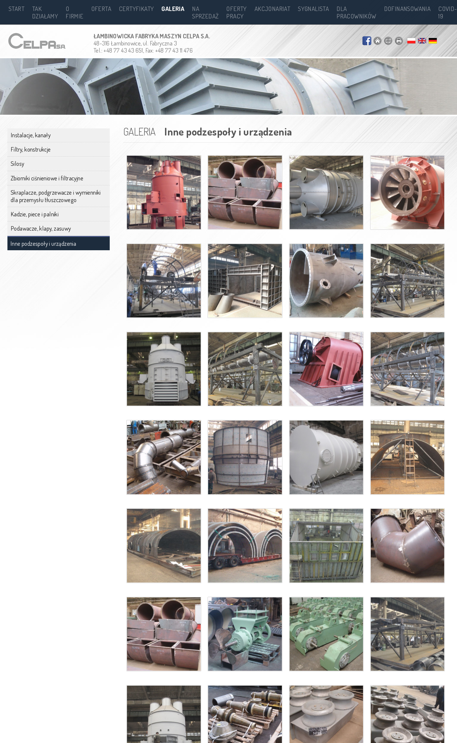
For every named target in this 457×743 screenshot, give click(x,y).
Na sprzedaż (205, 12)
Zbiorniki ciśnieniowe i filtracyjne (47, 178)
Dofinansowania (407, 8)
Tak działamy (45, 12)
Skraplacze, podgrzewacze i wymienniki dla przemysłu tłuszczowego (56, 196)
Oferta (101, 8)
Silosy (17, 163)
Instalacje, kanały (31, 135)
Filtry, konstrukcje (31, 149)
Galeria (172, 8)
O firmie (74, 12)
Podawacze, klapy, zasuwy (41, 228)
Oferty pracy (236, 12)
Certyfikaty (136, 8)
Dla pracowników (356, 12)
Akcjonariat (272, 8)
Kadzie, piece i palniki (35, 214)
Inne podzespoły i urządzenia (43, 243)
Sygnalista (313, 8)
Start (16, 8)
